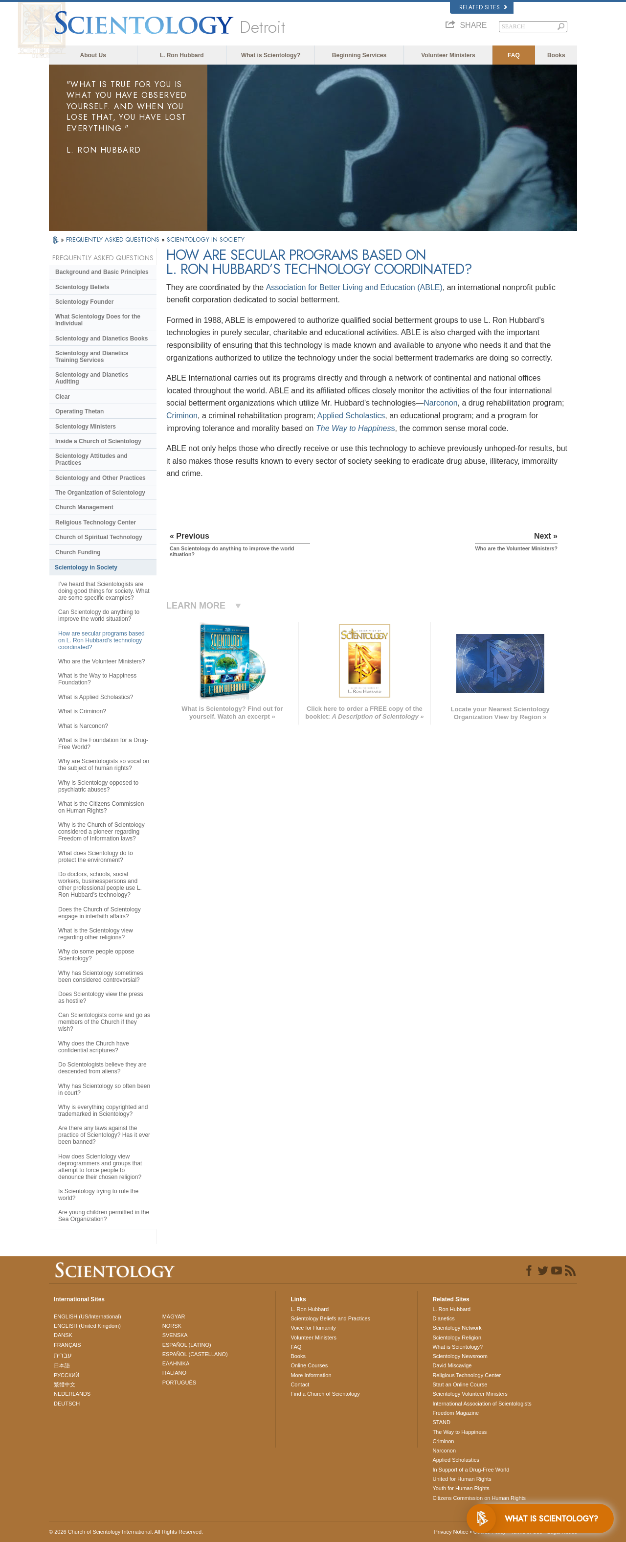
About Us (93, 55)
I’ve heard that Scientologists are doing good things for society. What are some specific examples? (104, 591)
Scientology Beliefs (82, 287)
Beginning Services (359, 55)
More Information (311, 1375)
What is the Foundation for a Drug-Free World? (103, 743)
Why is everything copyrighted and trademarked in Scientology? (103, 1110)
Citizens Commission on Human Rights (479, 1498)
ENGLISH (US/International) (87, 1316)
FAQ (514, 55)
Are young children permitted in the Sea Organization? (103, 1216)
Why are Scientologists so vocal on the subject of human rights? (103, 764)
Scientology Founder (84, 301)
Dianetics (443, 1318)
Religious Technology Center (95, 522)
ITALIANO (174, 1373)
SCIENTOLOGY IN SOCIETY (206, 239)
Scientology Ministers (85, 426)
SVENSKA (175, 1335)
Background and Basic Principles (102, 272)
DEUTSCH (67, 1403)
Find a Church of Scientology (325, 1394)
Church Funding (78, 552)
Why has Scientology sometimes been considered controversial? (100, 976)
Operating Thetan (79, 411)
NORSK (171, 1326)
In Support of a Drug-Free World (470, 1470)
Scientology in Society (86, 567)
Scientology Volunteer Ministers (469, 1394)
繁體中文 (64, 1384)
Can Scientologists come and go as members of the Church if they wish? (104, 1022)
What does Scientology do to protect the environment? (95, 856)
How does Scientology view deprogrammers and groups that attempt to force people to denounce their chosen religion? (100, 1166)
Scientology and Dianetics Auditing (91, 378)
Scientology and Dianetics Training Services (91, 356)
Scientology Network (456, 1328)
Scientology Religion (456, 1337)
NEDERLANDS (72, 1394)
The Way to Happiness (459, 1432)
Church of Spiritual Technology (98, 537)
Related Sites (483, 7)
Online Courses (309, 1365)
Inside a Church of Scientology (98, 441)
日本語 (62, 1365)
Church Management (84, 507)
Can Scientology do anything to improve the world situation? (98, 615)
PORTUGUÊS (179, 1382)
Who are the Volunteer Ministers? (101, 661)
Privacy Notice (451, 1532)
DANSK (63, 1335)
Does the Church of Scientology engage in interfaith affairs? (99, 913)
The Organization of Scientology (100, 492)
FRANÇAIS (67, 1345)
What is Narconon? (83, 726)
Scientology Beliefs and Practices (330, 1318)
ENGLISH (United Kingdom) (87, 1326)
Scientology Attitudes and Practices (91, 459)
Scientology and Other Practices (100, 478)
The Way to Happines (353, 428)
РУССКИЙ (66, 1375)
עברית (63, 1355)
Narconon (440, 403)
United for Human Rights (461, 1479)
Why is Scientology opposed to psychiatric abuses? (98, 786)
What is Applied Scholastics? (95, 697)
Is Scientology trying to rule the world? (98, 1195)
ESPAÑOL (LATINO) (186, 1345)
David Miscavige (451, 1365)
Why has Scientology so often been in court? (104, 1089)
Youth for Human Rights (460, 1488)
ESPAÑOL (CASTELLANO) (195, 1354)
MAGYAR (173, 1316)
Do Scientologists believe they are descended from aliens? (102, 1068)
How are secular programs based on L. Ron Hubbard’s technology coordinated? (101, 640)
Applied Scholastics (351, 415)
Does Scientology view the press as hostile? (100, 997)
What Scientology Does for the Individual (97, 320)
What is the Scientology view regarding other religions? (95, 934)
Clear (62, 396)
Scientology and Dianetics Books (101, 338)
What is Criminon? (82, 711)
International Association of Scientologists (481, 1403)
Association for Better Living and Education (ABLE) (354, 287)
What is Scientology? (270, 55)
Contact (300, 1384)
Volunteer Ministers (448, 55)
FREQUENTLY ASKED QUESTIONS (113, 239)
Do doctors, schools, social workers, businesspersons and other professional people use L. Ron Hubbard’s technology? (100, 884)
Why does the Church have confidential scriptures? (93, 1047)
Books (556, 55)
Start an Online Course (459, 1384)
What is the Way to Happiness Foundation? (97, 679)
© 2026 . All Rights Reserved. (126, 1532)
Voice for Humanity (313, 1328)
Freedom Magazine (455, 1413)
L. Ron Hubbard (182, 55)
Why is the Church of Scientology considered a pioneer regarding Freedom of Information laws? (101, 831)
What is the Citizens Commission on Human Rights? (101, 807)
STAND (441, 1422)
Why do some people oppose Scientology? (96, 955)
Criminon (182, 415)
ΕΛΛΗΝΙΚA (176, 1363)
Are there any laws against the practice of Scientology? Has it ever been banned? (104, 1135)
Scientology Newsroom (460, 1356)
